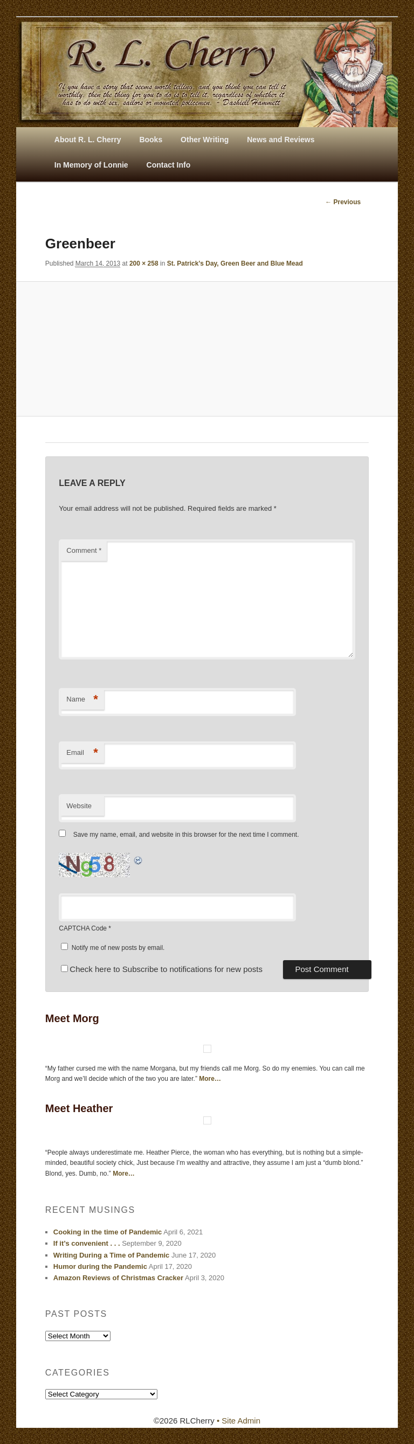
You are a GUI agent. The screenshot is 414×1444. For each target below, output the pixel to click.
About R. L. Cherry (87, 139)
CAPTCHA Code (83, 928)
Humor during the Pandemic (100, 1266)
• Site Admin (238, 1420)
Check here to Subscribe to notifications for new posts (162, 969)
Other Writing (205, 139)
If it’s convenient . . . (86, 1243)
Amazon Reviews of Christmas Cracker (118, 1278)
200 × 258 (143, 263)
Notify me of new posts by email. (118, 948)
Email (82, 753)
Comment (83, 550)
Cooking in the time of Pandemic (107, 1232)
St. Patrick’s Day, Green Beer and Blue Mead (235, 263)
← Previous (343, 202)
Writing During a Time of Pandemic (111, 1255)
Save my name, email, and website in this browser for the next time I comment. (186, 834)
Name (82, 699)
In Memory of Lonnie (91, 165)
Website (79, 806)
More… (210, 1078)
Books (150, 139)
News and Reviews (280, 139)
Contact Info (169, 165)
